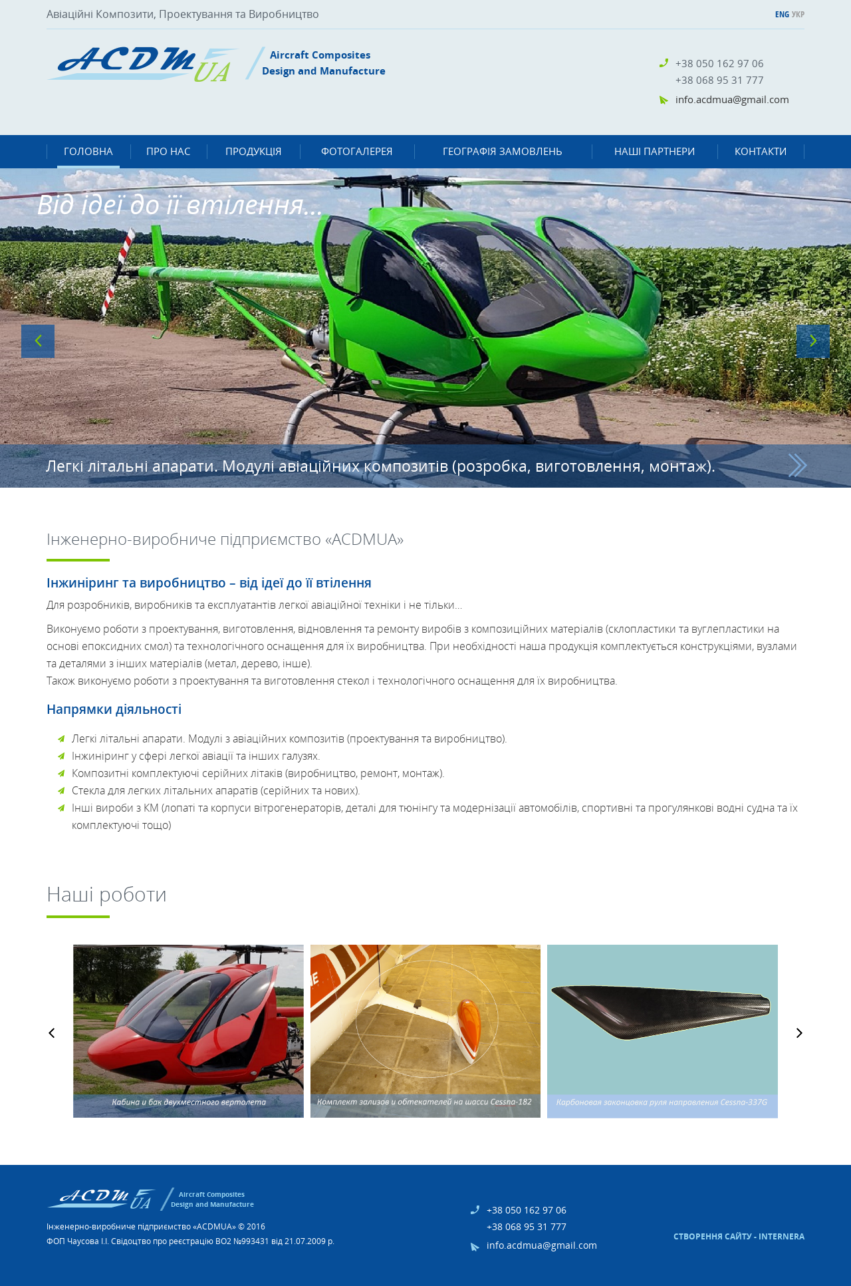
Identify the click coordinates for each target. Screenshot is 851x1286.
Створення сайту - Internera (738, 1236)
